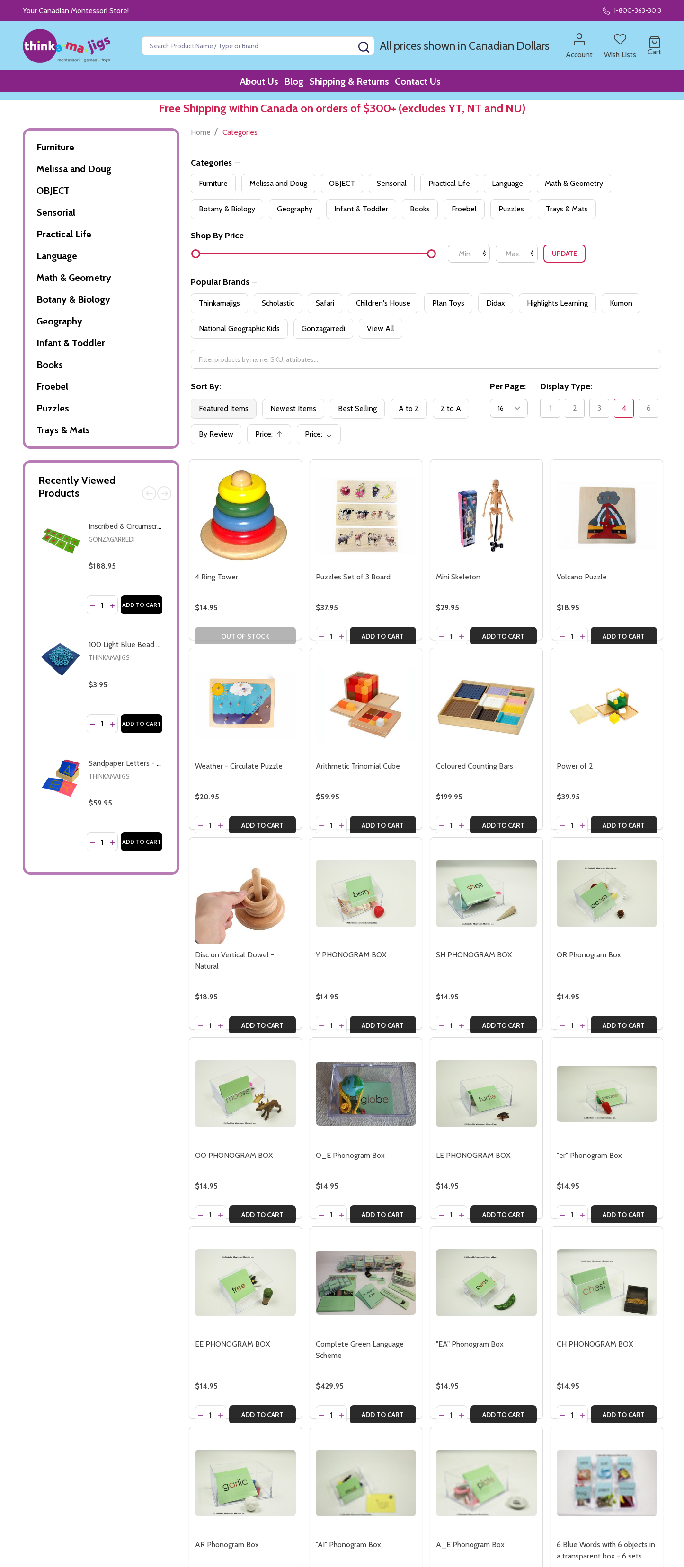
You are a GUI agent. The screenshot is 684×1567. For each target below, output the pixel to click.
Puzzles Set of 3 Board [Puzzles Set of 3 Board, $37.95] (353, 576)
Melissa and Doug (73, 169)
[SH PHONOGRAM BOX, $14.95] (486, 893)
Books (49, 364)
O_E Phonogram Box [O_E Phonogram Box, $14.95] (350, 1155)
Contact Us (431, 85)
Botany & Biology (73, 299)
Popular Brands (224, 282)
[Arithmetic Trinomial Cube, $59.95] (366, 704)
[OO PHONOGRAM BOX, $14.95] (245, 1093)
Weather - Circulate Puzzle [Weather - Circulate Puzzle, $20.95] (239, 766)
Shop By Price (221, 235)
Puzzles (52, 408)
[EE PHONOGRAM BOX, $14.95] (245, 1283)
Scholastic (278, 302)
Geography (59, 321)
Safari (325, 302)
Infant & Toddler (70, 343)
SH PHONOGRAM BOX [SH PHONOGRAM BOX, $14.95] (474, 954)
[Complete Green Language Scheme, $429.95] (366, 1283)
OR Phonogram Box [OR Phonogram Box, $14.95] (589, 954)
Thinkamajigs (109, 657)
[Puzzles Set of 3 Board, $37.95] (366, 515)
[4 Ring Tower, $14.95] (245, 515)
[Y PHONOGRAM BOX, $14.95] (366, 893)
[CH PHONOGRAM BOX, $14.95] (607, 1283)
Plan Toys (448, 302)
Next (164, 493)
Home (201, 132)
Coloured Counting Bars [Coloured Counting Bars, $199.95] (474, 766)
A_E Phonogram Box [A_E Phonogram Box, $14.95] (470, 1544)
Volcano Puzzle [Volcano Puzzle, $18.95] (582, 576)
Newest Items (293, 408)
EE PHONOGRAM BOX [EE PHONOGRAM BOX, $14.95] (232, 1343)
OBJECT (53, 190)
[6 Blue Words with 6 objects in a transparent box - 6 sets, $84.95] (607, 1483)
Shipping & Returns (355, 85)
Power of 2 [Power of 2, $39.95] (575, 766)
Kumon (621, 302)
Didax (495, 302)
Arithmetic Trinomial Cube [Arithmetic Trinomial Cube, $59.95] (358, 766)
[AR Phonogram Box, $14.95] (245, 1483)
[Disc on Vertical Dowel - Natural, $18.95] (245, 893)
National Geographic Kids (239, 328)
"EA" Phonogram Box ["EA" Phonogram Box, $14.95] (470, 1343)
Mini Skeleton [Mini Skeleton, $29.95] (458, 576)
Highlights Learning (557, 302)
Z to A (451, 408)
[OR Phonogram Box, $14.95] (607, 893)
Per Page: (508, 386)
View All (380, 328)
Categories (215, 163)
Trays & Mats (63, 430)
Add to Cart (141, 604)
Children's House (383, 302)
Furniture (55, 147)
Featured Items (224, 408)
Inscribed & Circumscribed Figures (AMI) (152, 526)
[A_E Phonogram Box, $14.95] (486, 1483)
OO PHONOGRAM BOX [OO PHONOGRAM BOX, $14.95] (234, 1155)
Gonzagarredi (112, 539)
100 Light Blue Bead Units (131, 644)
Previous (149, 493)
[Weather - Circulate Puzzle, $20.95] (245, 704)
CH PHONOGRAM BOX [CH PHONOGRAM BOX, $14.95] (595, 1343)
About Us (250, 85)
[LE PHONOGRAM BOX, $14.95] (486, 1093)
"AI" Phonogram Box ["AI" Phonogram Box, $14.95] (348, 1544)
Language (56, 256)
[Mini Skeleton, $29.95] (486, 515)
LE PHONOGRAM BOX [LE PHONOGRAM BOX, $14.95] (473, 1155)
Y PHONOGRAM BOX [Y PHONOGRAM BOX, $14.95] (351, 954)
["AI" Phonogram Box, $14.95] (366, 1483)
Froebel (52, 386)
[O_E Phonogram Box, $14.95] (366, 1093)
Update (564, 253)
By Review (216, 433)
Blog (292, 85)
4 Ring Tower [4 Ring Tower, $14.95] (216, 576)
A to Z (409, 408)
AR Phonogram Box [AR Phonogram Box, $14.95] (227, 1544)
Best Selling (357, 408)
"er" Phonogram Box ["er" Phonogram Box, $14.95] (589, 1155)
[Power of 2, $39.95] (607, 704)
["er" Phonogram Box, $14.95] (607, 1093)
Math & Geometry (73, 277)
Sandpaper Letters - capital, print (142, 763)
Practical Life (63, 234)
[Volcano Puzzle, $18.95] (607, 515)
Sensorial (55, 212)
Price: (272, 436)
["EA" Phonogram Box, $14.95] (486, 1283)
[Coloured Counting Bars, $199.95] (486, 704)
